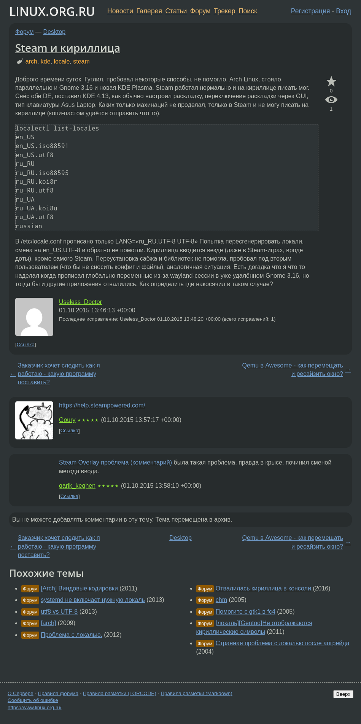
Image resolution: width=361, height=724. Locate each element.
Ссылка (26, 344)
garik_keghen (77, 485)
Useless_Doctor (80, 302)
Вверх (343, 694)
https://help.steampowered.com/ (102, 405)
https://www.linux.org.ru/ (34, 707)
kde (46, 61)
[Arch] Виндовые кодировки (79, 588)
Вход (343, 11)
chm (221, 600)
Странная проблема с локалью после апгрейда (283, 643)
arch (31, 61)
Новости (120, 11)
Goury (67, 420)
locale (62, 61)
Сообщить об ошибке (33, 700)
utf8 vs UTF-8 (59, 611)
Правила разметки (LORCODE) (119, 693)
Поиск (248, 11)
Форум (200, 11)
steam (81, 61)
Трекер (224, 11)
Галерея (149, 11)
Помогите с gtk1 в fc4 (245, 611)
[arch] (48, 623)
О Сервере (20, 693)
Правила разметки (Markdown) (196, 693)
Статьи (176, 11)
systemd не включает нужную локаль (93, 600)
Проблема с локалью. (71, 635)
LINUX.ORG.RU (52, 11)
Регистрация (310, 11)
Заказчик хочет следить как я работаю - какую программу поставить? (59, 374)
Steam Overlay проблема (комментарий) (115, 462)
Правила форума (58, 693)
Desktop (54, 32)
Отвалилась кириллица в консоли (263, 588)
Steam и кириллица (67, 47)
